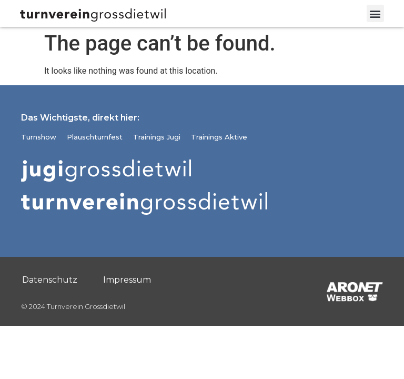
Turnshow (38, 137)
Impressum (127, 280)
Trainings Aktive (219, 137)
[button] (375, 13)
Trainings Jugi (156, 137)
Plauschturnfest (95, 137)
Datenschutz (49, 280)
